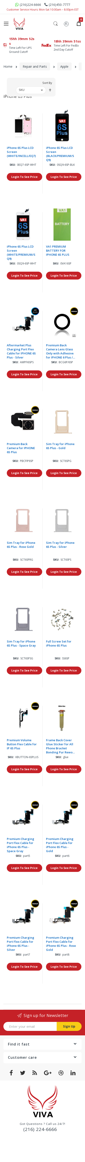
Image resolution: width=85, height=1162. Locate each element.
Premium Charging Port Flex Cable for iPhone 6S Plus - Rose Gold (61, 944)
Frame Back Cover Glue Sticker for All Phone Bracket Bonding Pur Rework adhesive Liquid (60, 746)
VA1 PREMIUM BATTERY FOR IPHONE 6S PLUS (57, 250)
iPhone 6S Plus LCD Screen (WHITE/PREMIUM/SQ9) (21, 252)
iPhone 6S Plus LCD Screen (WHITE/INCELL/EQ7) (21, 152)
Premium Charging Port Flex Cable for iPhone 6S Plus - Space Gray (20, 845)
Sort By (47, 83)
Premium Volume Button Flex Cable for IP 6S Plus (22, 744)
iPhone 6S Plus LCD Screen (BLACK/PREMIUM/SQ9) (60, 154)
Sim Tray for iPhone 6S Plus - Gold (60, 446)
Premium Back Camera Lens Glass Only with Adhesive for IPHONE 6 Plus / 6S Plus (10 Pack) (60, 351)
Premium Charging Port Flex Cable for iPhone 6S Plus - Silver (20, 944)
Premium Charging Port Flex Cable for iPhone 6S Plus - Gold (59, 845)
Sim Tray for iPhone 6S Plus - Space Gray (21, 643)
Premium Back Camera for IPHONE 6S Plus (21, 448)
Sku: (13, 165)
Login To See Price (24, 177)
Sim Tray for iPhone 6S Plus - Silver (60, 545)
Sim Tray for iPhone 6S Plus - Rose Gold (21, 545)
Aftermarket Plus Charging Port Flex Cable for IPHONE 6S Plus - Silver (21, 351)
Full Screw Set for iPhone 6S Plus (58, 643)
